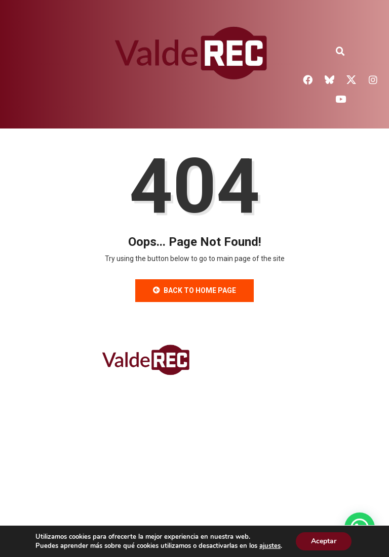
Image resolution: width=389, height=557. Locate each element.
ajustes (270, 545)
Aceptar (323, 541)
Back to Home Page (194, 290)
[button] (340, 52)
